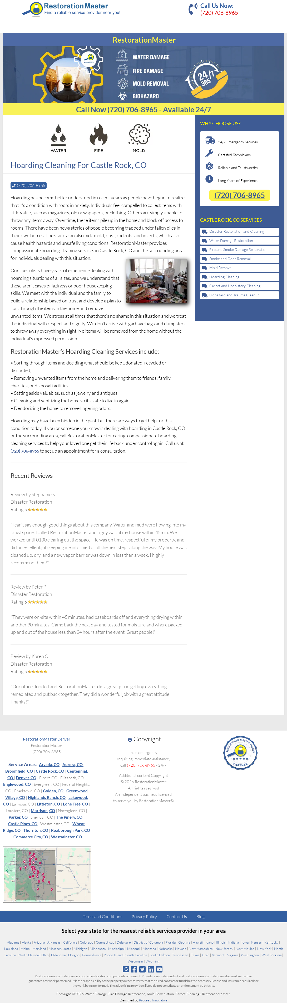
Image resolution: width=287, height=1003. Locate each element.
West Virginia (271, 955)
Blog (200, 916)
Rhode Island (113, 955)
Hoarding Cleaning (224, 277)
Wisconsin (135, 961)
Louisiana (11, 948)
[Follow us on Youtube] (159, 969)
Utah (205, 955)
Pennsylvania (91, 955)
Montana (149, 948)
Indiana (233, 942)
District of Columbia (148, 942)
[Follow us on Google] (126, 969)
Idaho (209, 942)
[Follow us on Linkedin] (151, 969)
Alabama (13, 942)
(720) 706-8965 (219, 12)
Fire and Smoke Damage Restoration (238, 249)
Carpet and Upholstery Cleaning (234, 285)
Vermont (218, 955)
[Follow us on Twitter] (142, 969)
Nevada (180, 948)
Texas (195, 955)
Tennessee (180, 955)
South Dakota (160, 955)
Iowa (245, 942)
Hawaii (198, 942)
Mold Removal (220, 267)
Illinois (221, 942)
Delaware (124, 942)
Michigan (80, 948)
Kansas (256, 942)
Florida (171, 942)
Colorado (86, 942)
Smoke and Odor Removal (230, 258)
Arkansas (54, 942)
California (70, 942)
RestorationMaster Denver (46, 738)
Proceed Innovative (153, 1000)
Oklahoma (58, 955)
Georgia (184, 942)
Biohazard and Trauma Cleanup (234, 295)
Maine (25, 948)
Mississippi (116, 948)
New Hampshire (201, 948)
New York (264, 948)
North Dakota (28, 955)
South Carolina (136, 955)
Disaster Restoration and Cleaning (236, 231)
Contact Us (176, 916)
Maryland (39, 948)
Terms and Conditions (102, 916)
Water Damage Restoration (231, 240)
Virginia (232, 955)
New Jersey (224, 948)
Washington (250, 955)
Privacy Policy (144, 916)
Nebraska (165, 948)
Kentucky (271, 942)
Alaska (26, 942)
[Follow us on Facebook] (133, 969)
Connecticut (105, 942)
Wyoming (153, 961)
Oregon (74, 955)
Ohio (44, 955)
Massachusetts (60, 948)
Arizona (39, 942)
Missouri (133, 948)
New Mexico (245, 948)
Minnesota (98, 948)
